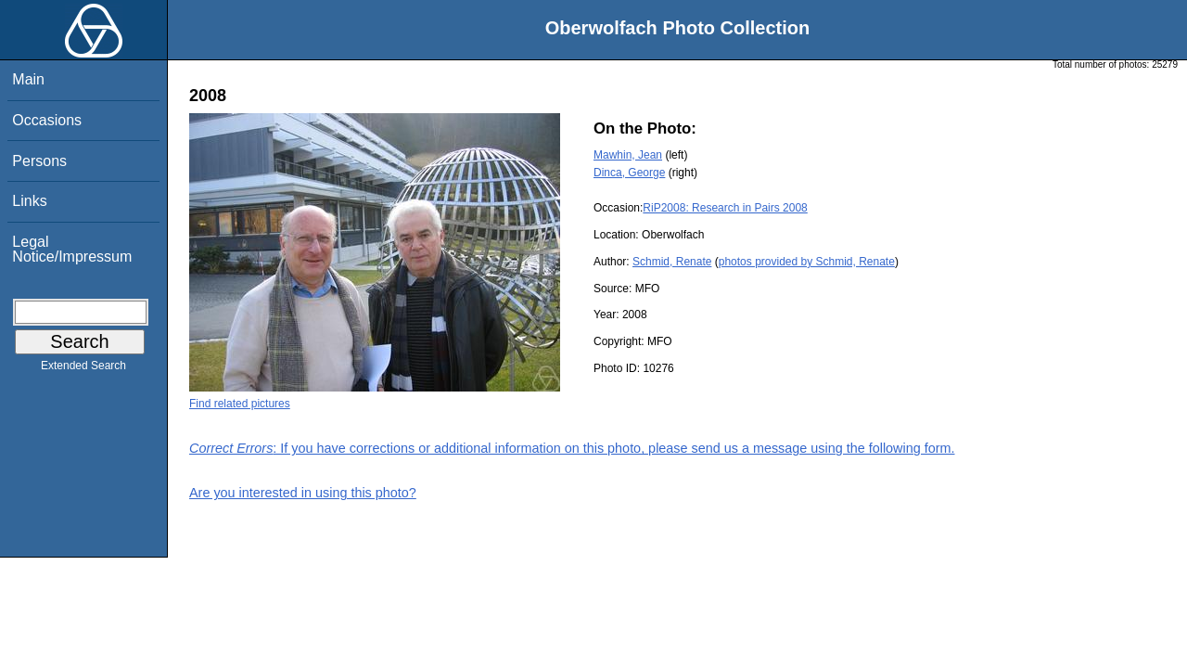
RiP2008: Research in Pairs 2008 (725, 207)
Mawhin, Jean (628, 154)
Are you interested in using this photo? (302, 492)
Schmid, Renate (671, 261)
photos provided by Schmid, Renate (807, 261)
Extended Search (83, 369)
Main (28, 79)
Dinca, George (629, 172)
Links (29, 201)
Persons (39, 161)
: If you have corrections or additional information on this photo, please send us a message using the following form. (572, 448)
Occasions (47, 120)
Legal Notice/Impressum (72, 249)
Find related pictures (239, 403)
